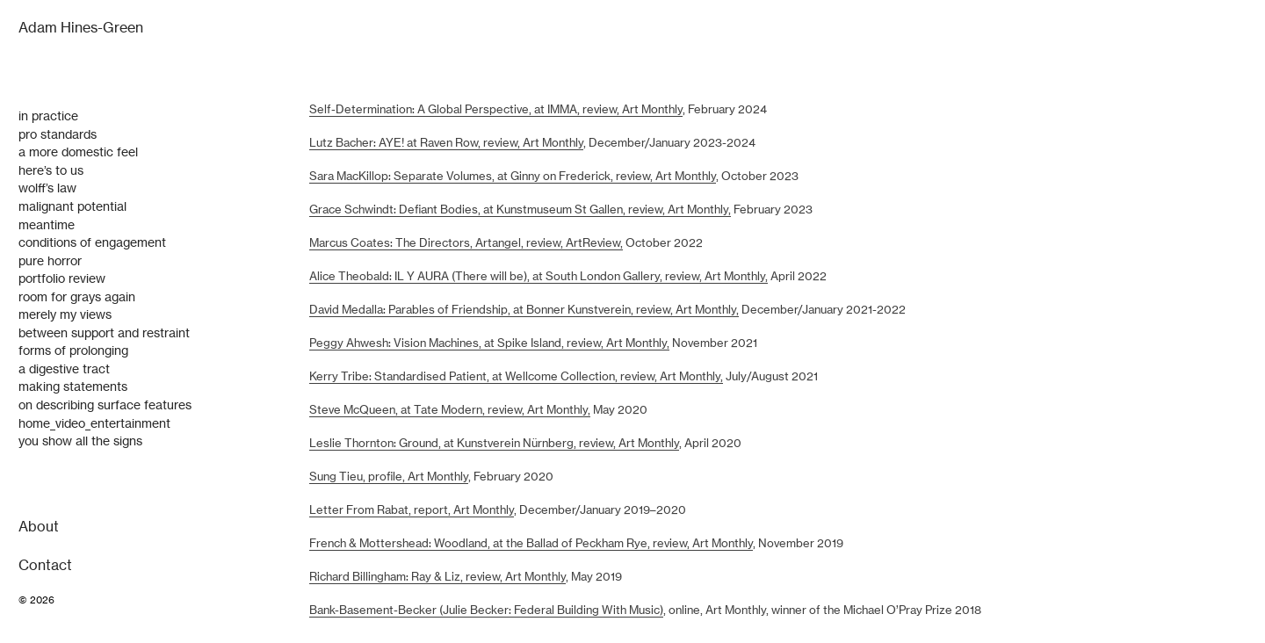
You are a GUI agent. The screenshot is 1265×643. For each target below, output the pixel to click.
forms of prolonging (73, 350)
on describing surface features (105, 405)
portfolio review (61, 278)
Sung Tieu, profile (355, 476)
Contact (45, 565)
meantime (46, 225)
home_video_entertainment (94, 423)
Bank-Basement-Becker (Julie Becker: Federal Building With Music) (486, 610)
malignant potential (72, 206)
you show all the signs (80, 441)
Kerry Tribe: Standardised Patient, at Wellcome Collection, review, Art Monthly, (516, 376)
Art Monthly (436, 476)
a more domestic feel (78, 152)
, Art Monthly (646, 443)
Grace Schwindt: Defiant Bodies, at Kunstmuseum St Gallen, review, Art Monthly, (520, 209)
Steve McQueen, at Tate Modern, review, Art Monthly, (449, 409)
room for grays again (76, 297)
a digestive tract (64, 369)
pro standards (57, 134)
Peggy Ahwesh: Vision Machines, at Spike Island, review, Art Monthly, (489, 343)
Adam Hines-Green (80, 27)
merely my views (65, 314)
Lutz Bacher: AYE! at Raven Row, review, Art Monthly (446, 142)
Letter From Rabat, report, (380, 510)
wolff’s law (47, 188)
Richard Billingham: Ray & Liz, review (404, 576)
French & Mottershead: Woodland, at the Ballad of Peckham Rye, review (498, 543)
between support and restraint (104, 333)
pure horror (50, 261)
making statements (72, 386)
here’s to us (50, 170)
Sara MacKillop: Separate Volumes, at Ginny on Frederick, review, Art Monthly (512, 176)
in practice (48, 116)
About (38, 526)
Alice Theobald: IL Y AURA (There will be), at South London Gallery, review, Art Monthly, (538, 276)
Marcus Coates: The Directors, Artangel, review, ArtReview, (466, 242)
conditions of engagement (92, 242)
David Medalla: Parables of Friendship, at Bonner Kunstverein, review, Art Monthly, (524, 309)
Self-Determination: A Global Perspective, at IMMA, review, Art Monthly (496, 109)
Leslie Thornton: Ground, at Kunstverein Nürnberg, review (461, 443)
